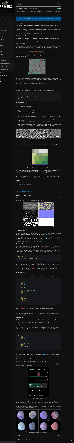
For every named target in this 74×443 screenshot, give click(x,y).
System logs (3, 70)
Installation (2, 13)
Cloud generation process (6, 66)
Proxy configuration (4, 24)
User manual (3, 18)
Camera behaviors (4, 30)
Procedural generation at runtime (7, 69)
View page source (59, 2)
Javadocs (2, 78)
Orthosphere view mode (6, 43)
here (25, 111)
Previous (21, 4)
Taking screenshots (4, 60)
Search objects (4, 33)
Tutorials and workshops (4, 75)
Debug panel (4, 49)
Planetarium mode (4, 40)
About (1, 81)
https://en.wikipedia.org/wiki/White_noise (27, 191)
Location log (4, 48)
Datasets (3, 37)
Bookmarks (3, 45)
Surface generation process (6, 65)
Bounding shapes (4, 46)
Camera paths (3, 54)
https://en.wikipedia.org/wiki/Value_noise (27, 188)
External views (4, 51)
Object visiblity (4, 36)
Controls (3, 27)
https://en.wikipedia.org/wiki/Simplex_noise (28, 186)
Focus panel (3, 34)
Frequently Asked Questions (5, 76)
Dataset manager (4, 25)
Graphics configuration (5, 22)
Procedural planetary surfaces (6, 63)
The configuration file (5, 21)
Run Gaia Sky (2, 16)
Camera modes (4, 28)
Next (61, 4)
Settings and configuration (5, 19)
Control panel (3, 31)
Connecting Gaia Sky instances (6, 52)
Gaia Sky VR (2, 73)
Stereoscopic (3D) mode (5, 39)
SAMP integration (4, 62)
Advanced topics (3, 72)
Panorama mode (4, 42)
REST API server (4, 57)
